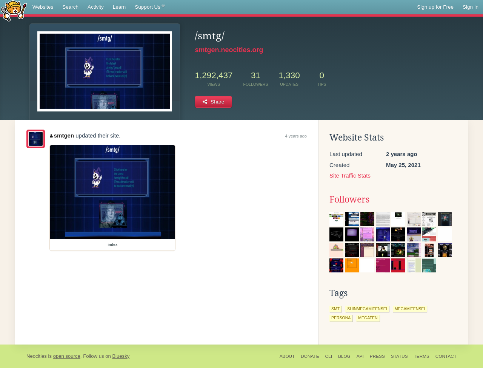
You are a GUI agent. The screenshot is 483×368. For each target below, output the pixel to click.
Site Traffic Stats (350, 175)
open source (66, 356)
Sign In (470, 7)
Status (399, 356)
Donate (310, 356)
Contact (446, 356)
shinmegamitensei (367, 308)
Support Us (150, 7)
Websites (42, 7)
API (360, 356)
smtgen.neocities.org (229, 50)
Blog (344, 356)
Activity (96, 7)
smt (335, 308)
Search (70, 7)
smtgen (62, 135)
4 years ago (296, 136)
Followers (349, 199)
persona (341, 317)
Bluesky (120, 356)
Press (377, 356)
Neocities (36, 356)
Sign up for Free (435, 7)
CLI (328, 356)
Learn (119, 7)
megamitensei (410, 308)
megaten (367, 317)
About (287, 356)
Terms (421, 356)
